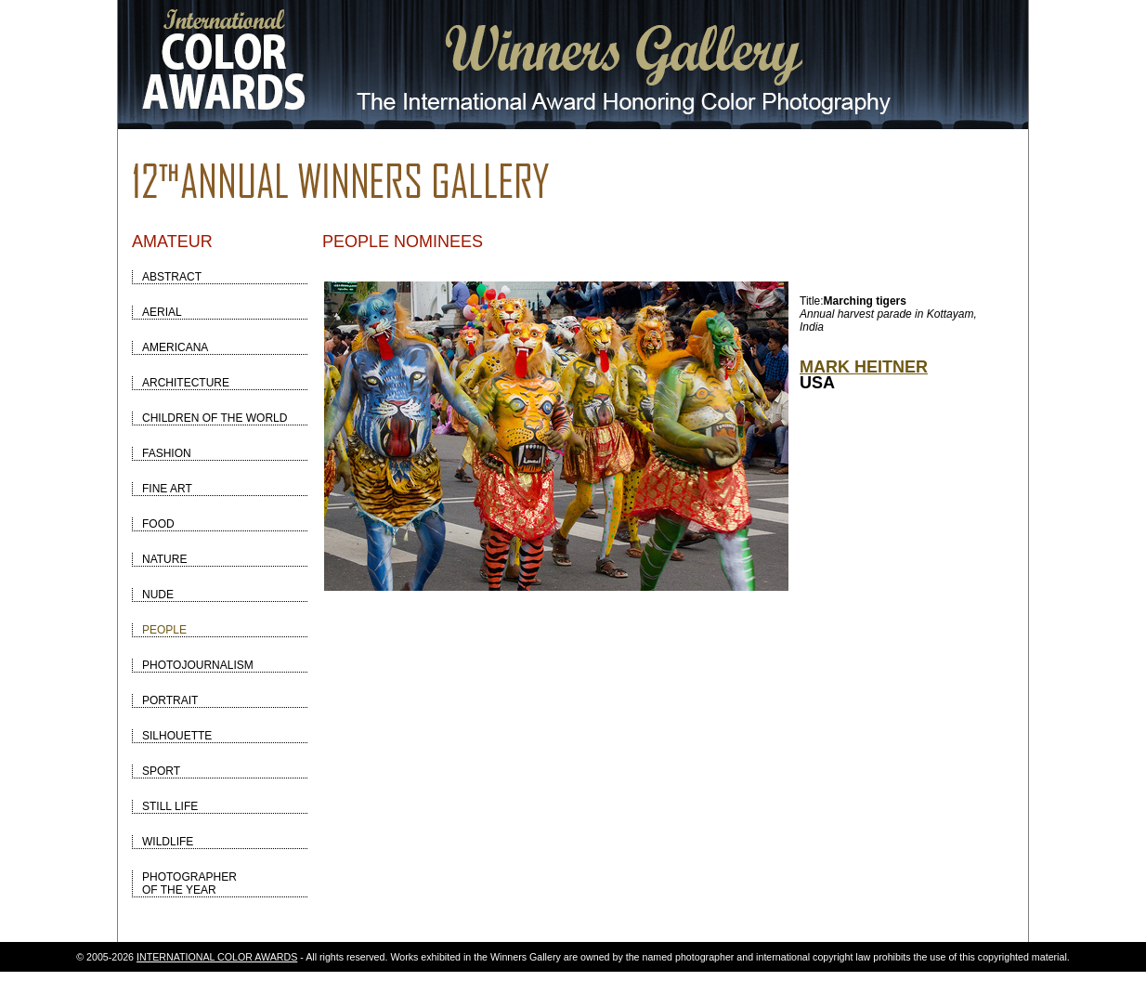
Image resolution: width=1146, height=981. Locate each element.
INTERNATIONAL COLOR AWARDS (217, 956)
